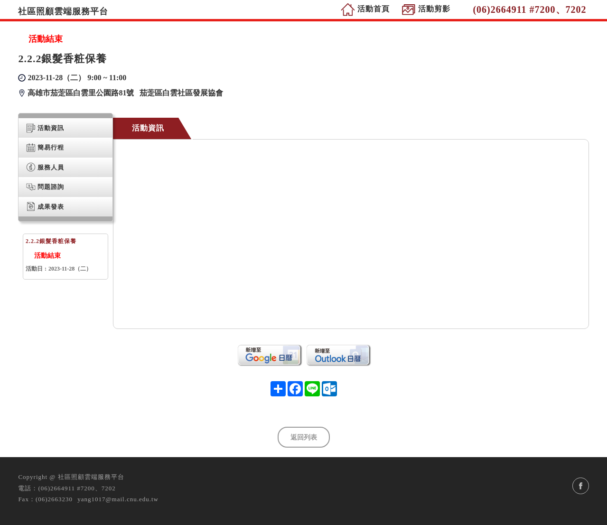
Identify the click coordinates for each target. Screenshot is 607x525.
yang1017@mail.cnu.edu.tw (118, 499)
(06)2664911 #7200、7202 (76, 488)
